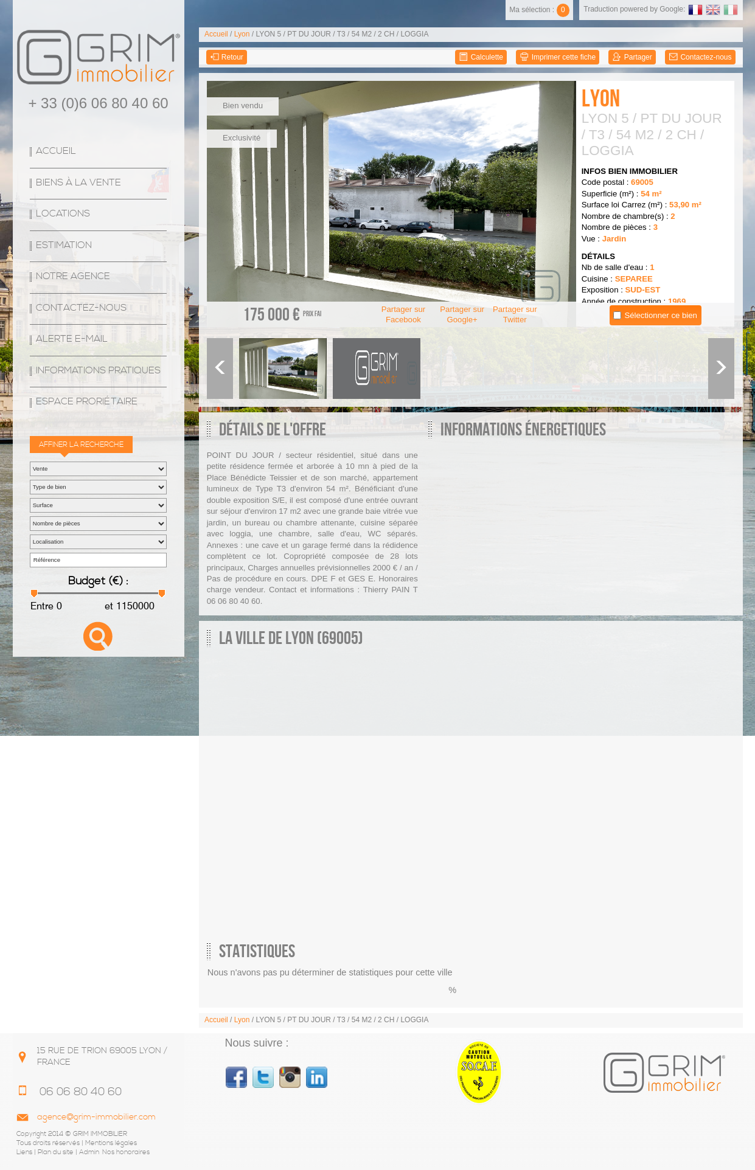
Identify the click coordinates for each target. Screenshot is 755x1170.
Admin (89, 1152)
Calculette (481, 57)
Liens (24, 1152)
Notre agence (73, 276)
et (107, 606)
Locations (63, 213)
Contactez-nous (81, 308)
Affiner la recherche (81, 444)
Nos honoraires (126, 1152)
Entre (42, 606)
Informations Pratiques (98, 370)
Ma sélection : (539, 9)
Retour (226, 57)
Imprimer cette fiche (558, 57)
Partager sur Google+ (462, 314)
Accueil (56, 151)
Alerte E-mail (72, 339)
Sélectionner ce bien (660, 315)
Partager (632, 57)
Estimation (64, 245)
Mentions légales (111, 1143)
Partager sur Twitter (515, 314)
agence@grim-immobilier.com (96, 1117)
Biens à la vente (78, 182)
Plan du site (56, 1152)
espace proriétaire (86, 401)
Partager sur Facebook (403, 314)
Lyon (242, 34)
